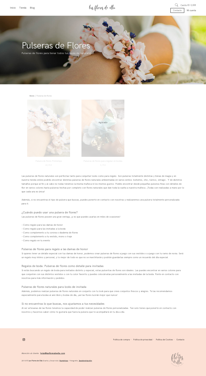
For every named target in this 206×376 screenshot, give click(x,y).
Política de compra (121, 340)
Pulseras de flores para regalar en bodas (102, 161)
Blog (32, 7)
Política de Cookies (164, 340)
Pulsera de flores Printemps (48, 161)
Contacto (177, 10)
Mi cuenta (191, 10)
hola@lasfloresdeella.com (52, 353)
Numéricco (63, 361)
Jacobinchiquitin (85, 361)
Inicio (13, 7)
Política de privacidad (142, 340)
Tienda (22, 7)
